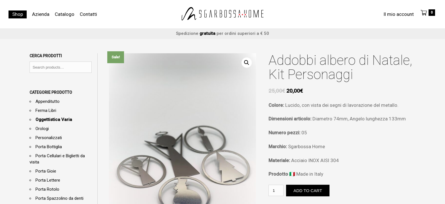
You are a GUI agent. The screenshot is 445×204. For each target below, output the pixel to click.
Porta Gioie (45, 171)
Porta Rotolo (47, 189)
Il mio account (398, 14)
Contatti (88, 14)
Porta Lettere (47, 180)
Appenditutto (47, 101)
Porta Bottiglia (48, 146)
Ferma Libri (45, 110)
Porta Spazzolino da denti (59, 198)
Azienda (40, 14)
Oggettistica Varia (53, 119)
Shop (17, 14)
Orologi (42, 128)
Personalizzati (48, 137)
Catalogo (64, 14)
